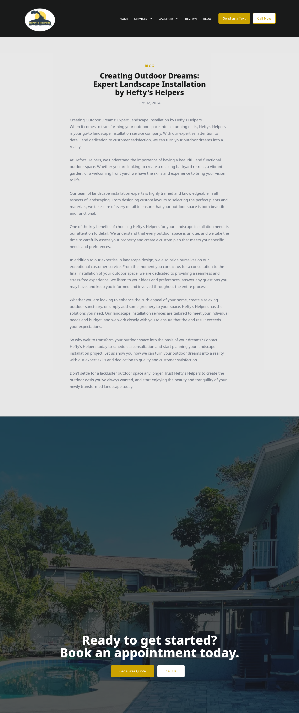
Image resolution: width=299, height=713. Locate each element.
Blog (207, 19)
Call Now (264, 18)
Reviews (191, 19)
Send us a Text (234, 18)
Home (124, 19)
